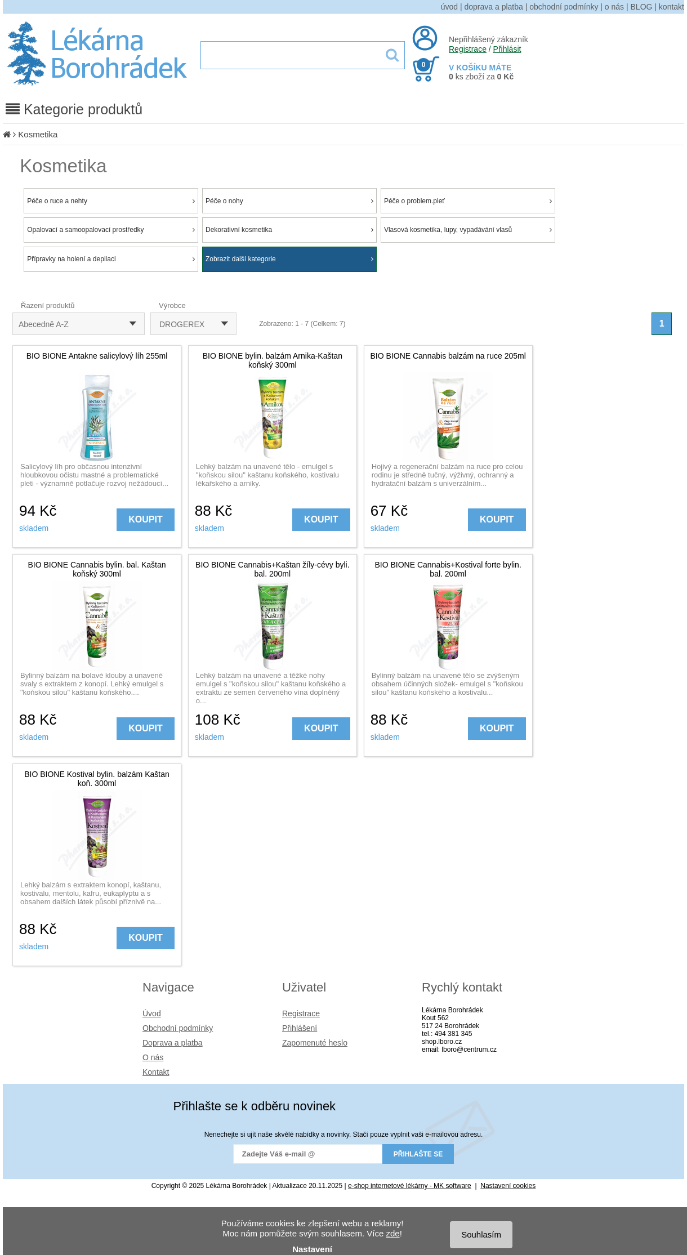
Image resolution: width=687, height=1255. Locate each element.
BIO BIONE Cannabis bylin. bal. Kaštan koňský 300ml (97, 569)
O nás (152, 1057)
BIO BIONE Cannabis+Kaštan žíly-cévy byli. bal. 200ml (272, 569)
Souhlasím (481, 1234)
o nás (614, 6)
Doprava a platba (172, 1042)
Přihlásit (507, 48)
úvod (449, 6)
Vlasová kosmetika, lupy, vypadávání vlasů (468, 230)
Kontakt (155, 1072)
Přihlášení (299, 1028)
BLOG (642, 6)
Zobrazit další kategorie (289, 259)
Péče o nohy (289, 201)
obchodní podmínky (563, 6)
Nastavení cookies (508, 1186)
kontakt (671, 6)
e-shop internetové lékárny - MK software (409, 1186)
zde (392, 1233)
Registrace (468, 48)
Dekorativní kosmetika (289, 230)
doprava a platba (494, 6)
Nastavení (312, 1249)
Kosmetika (37, 134)
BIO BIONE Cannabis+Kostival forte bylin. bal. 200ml (448, 569)
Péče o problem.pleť (468, 201)
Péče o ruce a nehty (111, 201)
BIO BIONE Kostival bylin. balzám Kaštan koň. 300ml (96, 779)
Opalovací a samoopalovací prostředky (111, 230)
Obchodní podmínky (177, 1028)
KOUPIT (145, 519)
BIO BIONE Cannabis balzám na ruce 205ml (448, 355)
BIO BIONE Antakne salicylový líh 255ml (97, 355)
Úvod (151, 1013)
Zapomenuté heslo (314, 1042)
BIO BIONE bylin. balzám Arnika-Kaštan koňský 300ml (272, 360)
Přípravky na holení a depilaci (111, 259)
